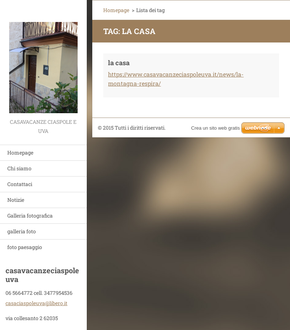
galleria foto (21, 231)
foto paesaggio (24, 247)
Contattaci (19, 184)
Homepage (20, 152)
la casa (119, 62)
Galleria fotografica (30, 215)
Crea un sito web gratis (215, 128)
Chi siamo (19, 168)
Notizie (15, 199)
